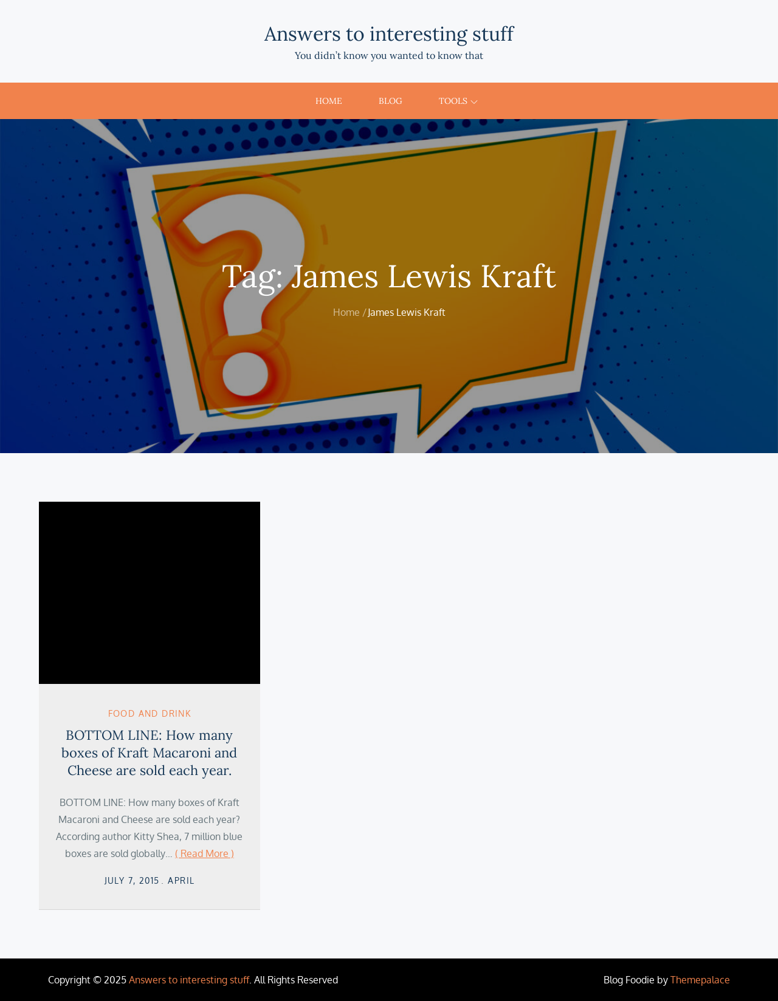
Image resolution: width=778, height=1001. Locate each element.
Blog (390, 100)
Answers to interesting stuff (389, 33)
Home (328, 100)
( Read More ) (204, 853)
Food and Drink (149, 713)
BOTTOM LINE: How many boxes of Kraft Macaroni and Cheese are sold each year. (149, 752)
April (181, 880)
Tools (458, 100)
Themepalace (700, 980)
